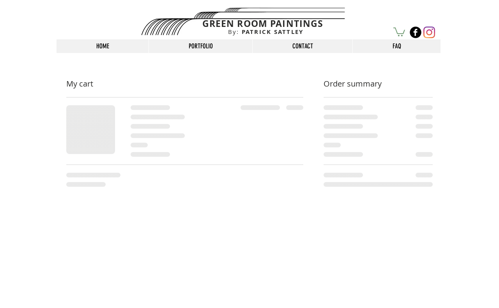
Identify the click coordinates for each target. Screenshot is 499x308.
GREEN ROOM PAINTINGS (263, 23)
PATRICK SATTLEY (266, 32)
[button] (399, 31)
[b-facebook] (415, 32)
